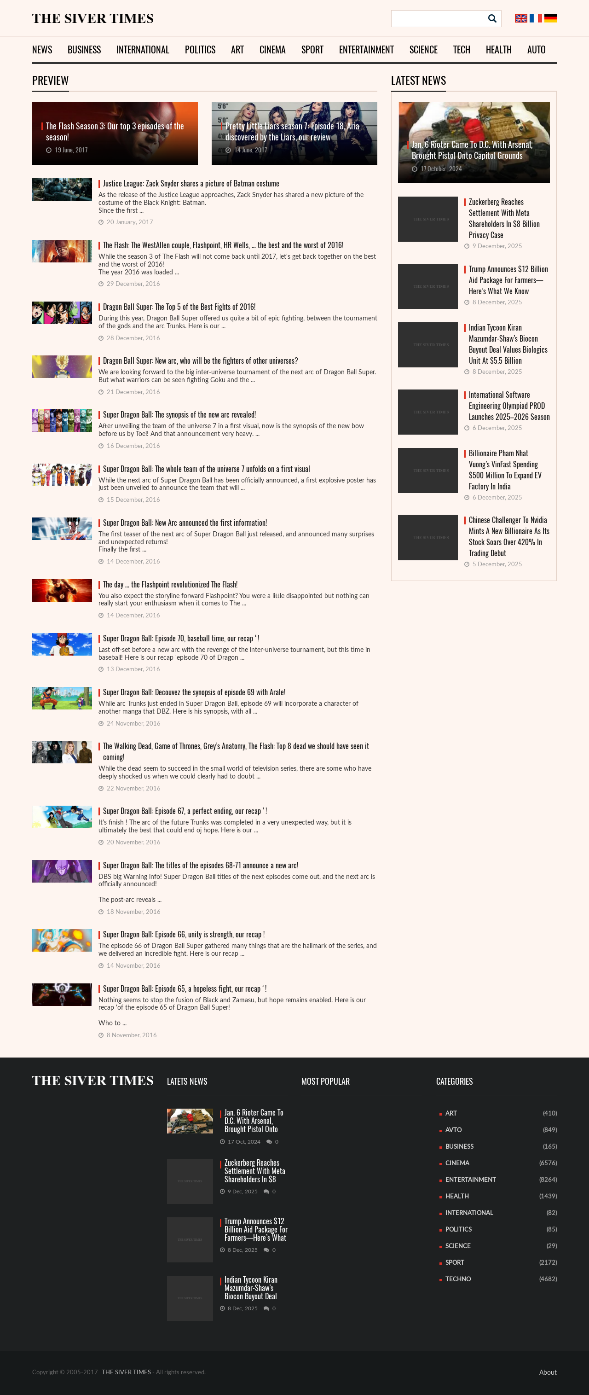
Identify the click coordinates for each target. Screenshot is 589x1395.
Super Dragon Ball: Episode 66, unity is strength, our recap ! (184, 934)
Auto (536, 49)
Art (237, 49)
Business (84, 49)
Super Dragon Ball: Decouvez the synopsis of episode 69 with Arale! (194, 692)
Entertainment (366, 49)
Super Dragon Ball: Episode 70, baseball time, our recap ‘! (181, 638)
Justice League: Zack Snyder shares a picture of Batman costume (191, 183)
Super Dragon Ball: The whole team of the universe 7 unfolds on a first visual (206, 469)
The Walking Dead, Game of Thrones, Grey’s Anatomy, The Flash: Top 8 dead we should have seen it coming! (236, 751)
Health (499, 49)
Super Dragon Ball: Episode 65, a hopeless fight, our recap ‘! (184, 989)
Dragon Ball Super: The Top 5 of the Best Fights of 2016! (179, 307)
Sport (312, 49)
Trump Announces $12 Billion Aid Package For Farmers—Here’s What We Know (508, 280)
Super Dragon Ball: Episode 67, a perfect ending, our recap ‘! (185, 811)
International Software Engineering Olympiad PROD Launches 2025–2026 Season (509, 406)
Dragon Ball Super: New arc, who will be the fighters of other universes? (200, 361)
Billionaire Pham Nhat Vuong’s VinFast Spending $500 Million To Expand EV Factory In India (505, 469)
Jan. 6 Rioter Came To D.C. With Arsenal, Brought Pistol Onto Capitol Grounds (254, 1121)
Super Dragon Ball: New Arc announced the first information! (185, 523)
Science (424, 49)
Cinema (273, 49)
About (548, 1373)
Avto (453, 1130)
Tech (461, 49)
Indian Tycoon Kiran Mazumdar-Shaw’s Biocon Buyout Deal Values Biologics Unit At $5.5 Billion (508, 344)
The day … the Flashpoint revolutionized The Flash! (170, 584)
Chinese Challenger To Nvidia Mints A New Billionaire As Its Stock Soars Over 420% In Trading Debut (509, 536)
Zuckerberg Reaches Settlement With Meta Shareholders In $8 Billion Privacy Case (504, 218)
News (42, 49)
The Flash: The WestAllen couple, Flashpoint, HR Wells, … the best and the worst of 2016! (223, 245)
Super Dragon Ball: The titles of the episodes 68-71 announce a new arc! (200, 865)
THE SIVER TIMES (126, 1373)
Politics (200, 49)
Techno (458, 1280)
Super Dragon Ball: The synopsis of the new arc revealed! (179, 414)
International (142, 49)
